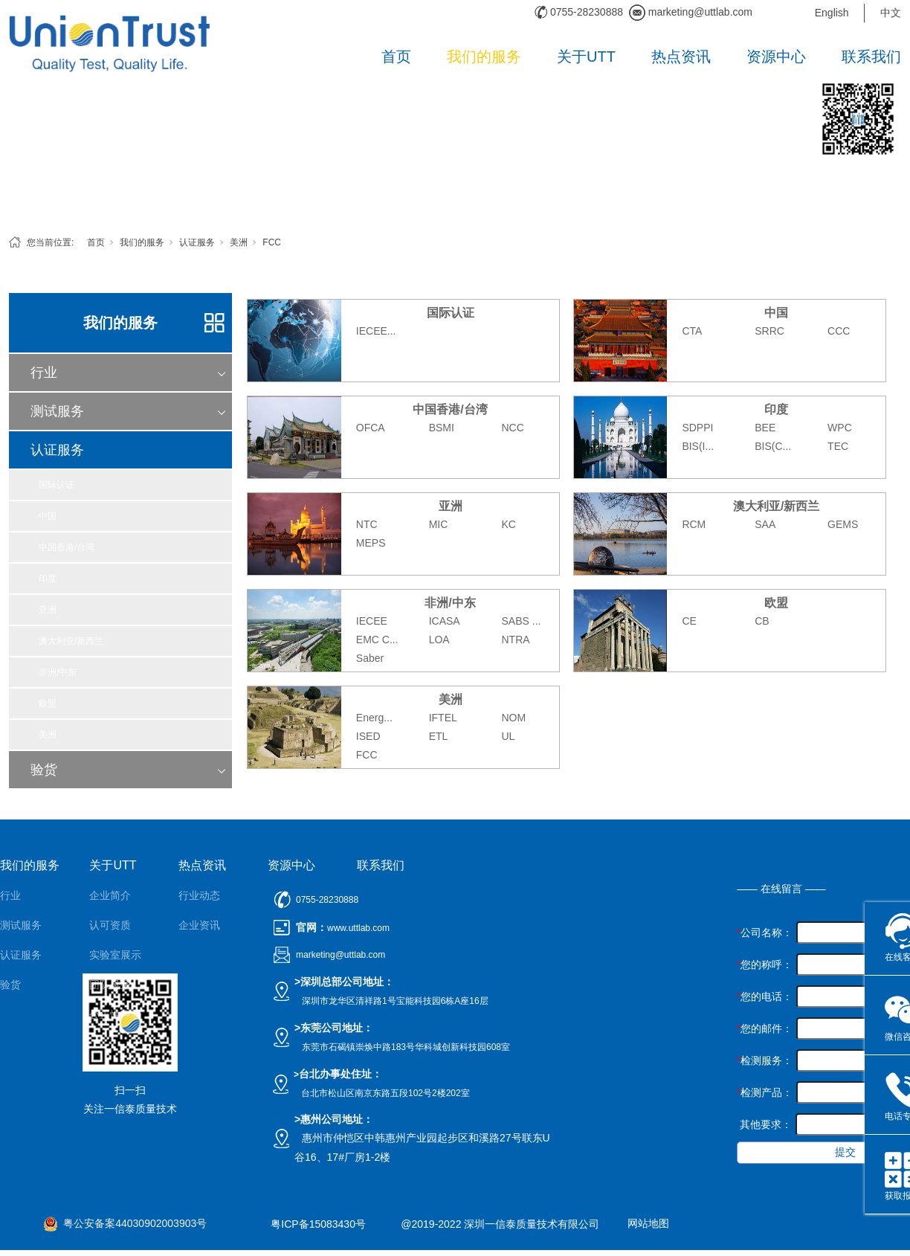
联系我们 (871, 56)
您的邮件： (765, 1028)
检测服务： (765, 1060)
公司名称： (765, 932)
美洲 (239, 242)
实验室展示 (115, 955)
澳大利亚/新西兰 (71, 641)
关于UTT (586, 56)
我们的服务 (484, 56)
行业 (43, 372)
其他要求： (764, 1124)
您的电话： (765, 996)
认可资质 (110, 925)
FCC (271, 242)
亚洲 (48, 610)
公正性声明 (115, 1014)
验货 (43, 769)
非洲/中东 (58, 672)
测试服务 (57, 411)
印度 (48, 578)
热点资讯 (681, 56)
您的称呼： (765, 964)
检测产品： (765, 1092)
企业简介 (110, 895)
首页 (396, 56)
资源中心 (776, 56)
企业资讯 (199, 925)
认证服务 (197, 242)
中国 (48, 516)
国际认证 (56, 485)
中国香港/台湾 (66, 547)
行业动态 (199, 895)
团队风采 (110, 985)
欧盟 (48, 703)
